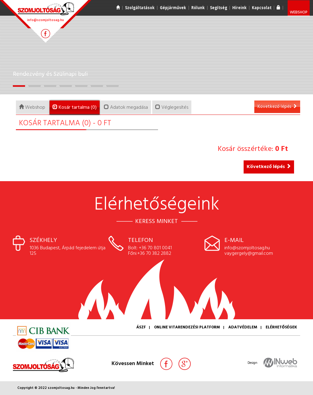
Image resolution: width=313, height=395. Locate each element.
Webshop (298, 12)
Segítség (218, 8)
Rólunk (198, 8)
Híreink (239, 8)
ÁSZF (141, 327)
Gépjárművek (173, 8)
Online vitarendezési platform (187, 327)
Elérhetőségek (281, 327)
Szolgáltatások (140, 8)
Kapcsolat (261, 8)
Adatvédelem (242, 327)
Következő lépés (277, 106)
